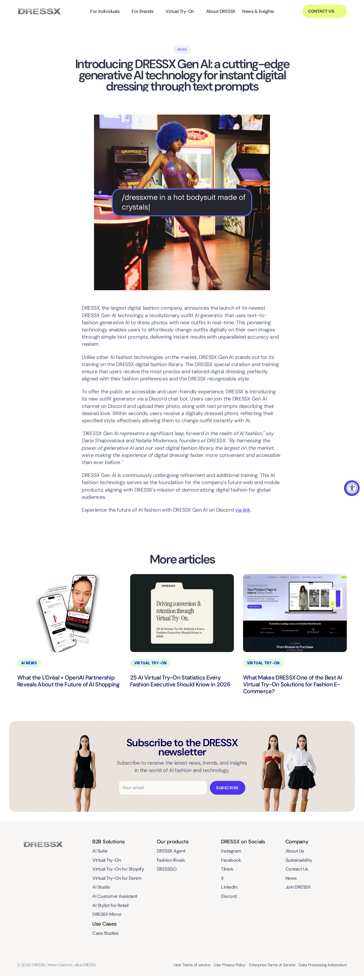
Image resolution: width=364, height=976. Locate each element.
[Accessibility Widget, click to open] (352, 488)
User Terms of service (192, 964)
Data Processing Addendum (323, 964)
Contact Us (296, 869)
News (291, 878)
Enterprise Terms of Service (272, 964)
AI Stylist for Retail (110, 905)
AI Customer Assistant (114, 896)
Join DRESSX (298, 887)
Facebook (231, 860)
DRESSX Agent (171, 851)
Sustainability (298, 860)
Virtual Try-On (179, 11)
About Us (294, 851)
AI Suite (99, 851)
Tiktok (227, 869)
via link (242, 509)
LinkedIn (229, 887)
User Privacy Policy (229, 964)
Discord (229, 896)
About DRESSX (220, 11)
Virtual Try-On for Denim (117, 878)
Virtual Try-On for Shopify (118, 869)
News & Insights (258, 11)
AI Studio (101, 887)
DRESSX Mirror (107, 914)
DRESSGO (167, 869)
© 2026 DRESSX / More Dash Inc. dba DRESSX (56, 964)
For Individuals (105, 11)
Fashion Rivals (171, 860)
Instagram (231, 851)
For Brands (142, 11)
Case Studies (105, 933)
